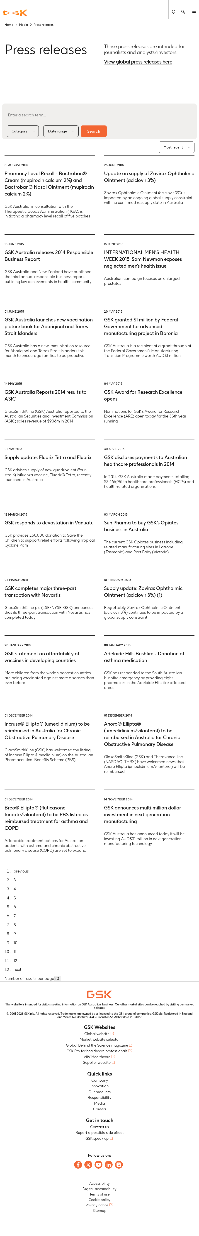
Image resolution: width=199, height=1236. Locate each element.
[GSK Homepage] (15, 13)
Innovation (99, 1086)
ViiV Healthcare (97, 1056)
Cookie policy (99, 1200)
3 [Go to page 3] (15, 880)
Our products (99, 1092)
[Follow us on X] (88, 1165)
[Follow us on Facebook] (78, 1165)
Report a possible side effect (99, 1132)
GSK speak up (97, 1138)
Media (99, 1103)
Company (99, 1080)
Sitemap (100, 1210)
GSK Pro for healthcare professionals (96, 1051)
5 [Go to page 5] (15, 898)
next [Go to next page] (17, 969)
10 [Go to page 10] (15, 942)
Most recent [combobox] (173, 147)
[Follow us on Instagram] (119, 1165)
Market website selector (100, 1039)
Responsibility (99, 1097)
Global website (96, 1033)
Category (19, 131)
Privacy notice (97, 1205)
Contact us (99, 1127)
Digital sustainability (99, 1189)
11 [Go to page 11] (15, 951)
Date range (57, 131)
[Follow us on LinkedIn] (109, 1165)
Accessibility (99, 1183)
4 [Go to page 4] (15, 889)
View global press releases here (138, 62)
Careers (99, 1109)
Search (94, 131)
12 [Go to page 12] (15, 960)
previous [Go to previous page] (21, 871)
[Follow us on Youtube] (98, 1165)
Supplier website (97, 1062)
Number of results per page (29, 978)
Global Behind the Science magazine (97, 1045)
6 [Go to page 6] (15, 907)
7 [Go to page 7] (15, 915)
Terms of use (100, 1194)
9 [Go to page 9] (15, 933)
